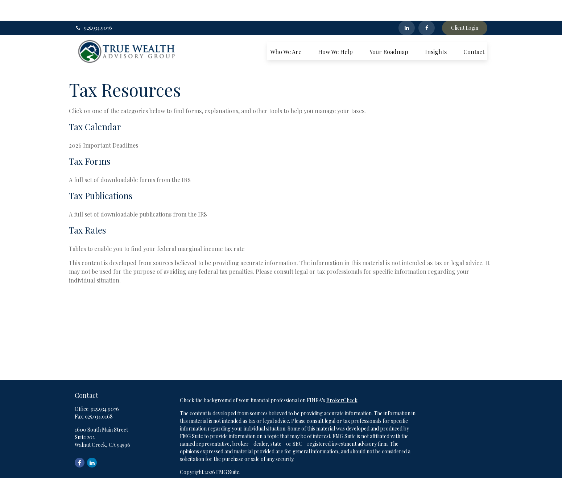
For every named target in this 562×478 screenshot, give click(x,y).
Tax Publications (100, 175)
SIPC (336, 472)
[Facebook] (426, 7)
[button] (285, 30)
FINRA (320, 472)
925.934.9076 (93, 7)
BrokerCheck (342, 379)
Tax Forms (89, 140)
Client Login (464, 7)
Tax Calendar (95, 106)
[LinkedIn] (406, 7)
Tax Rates (87, 209)
